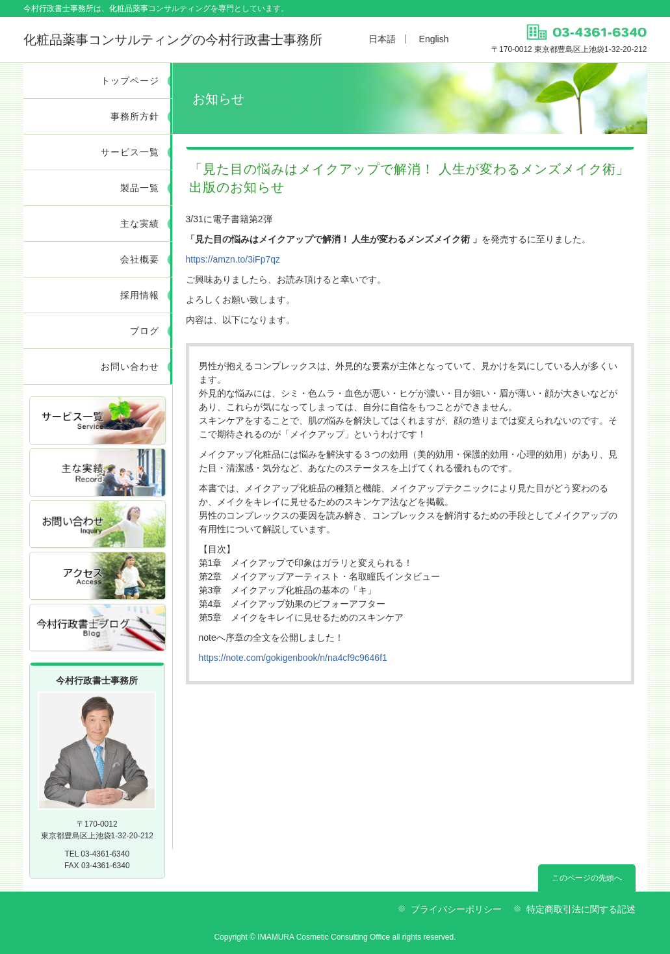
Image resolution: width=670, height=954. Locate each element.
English (434, 39)
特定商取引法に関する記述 (581, 909)
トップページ (130, 80)
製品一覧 (139, 188)
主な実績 (139, 223)
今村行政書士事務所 (172, 39)
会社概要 (139, 259)
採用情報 (139, 295)
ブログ (144, 331)
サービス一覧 (130, 152)
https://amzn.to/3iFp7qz (233, 259)
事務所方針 (134, 116)
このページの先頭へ (587, 878)
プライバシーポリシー (456, 909)
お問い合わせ (130, 366)
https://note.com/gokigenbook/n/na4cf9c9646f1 (293, 657)
